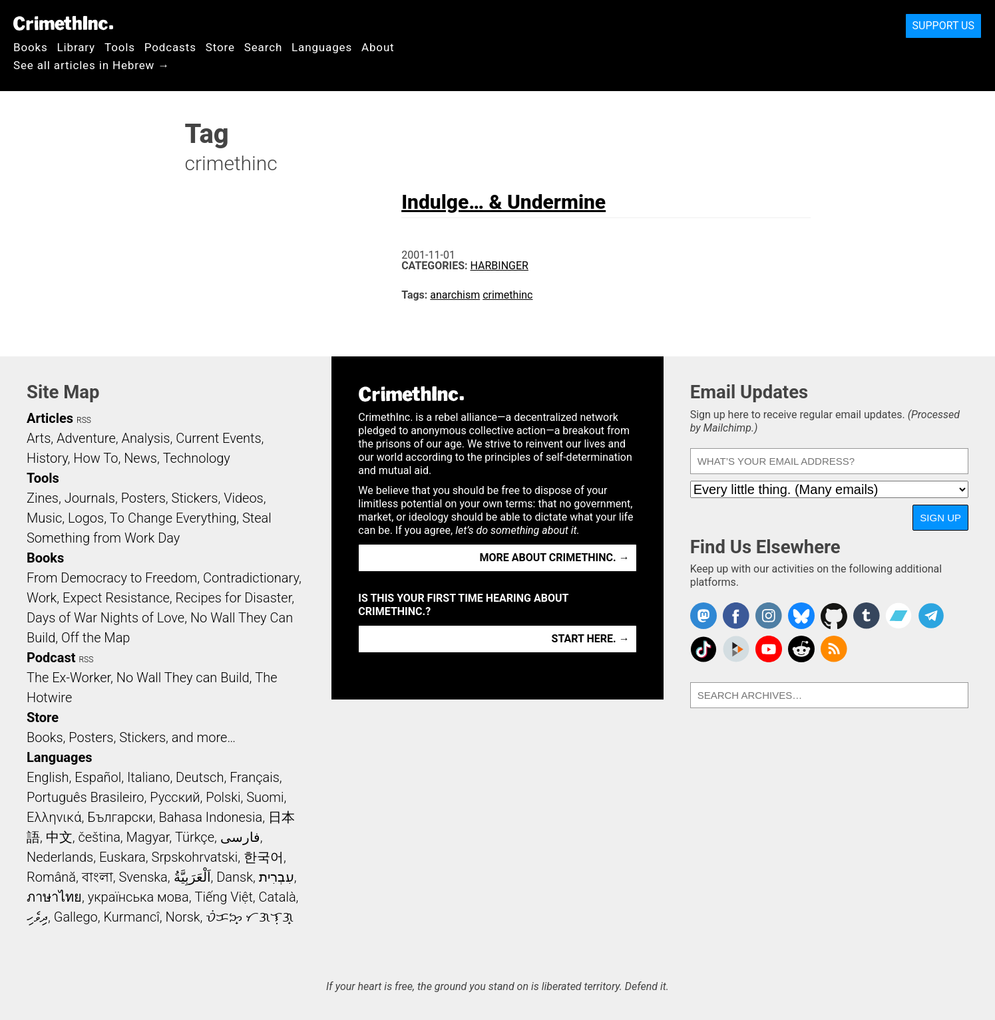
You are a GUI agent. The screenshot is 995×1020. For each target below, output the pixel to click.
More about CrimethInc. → (555, 557)
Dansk (234, 877)
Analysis (145, 438)
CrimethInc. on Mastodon (703, 615)
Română (51, 877)
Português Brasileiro (85, 797)
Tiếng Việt (223, 897)
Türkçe (194, 837)
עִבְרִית (276, 877)
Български (120, 817)
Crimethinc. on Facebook (736, 615)
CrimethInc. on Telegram (931, 615)
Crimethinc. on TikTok (703, 649)
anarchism (455, 295)
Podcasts (170, 47)
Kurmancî (131, 917)
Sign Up (940, 517)
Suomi (265, 797)
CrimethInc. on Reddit (801, 649)
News (140, 458)
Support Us (943, 25)
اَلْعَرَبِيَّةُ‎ (192, 877)
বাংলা (97, 877)
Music (44, 518)
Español (98, 777)
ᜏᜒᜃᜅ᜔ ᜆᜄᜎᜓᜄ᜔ (250, 917)
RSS (84, 420)
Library (76, 47)
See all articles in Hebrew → (91, 65)
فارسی (240, 837)
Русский (175, 797)
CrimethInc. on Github (834, 615)
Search (263, 47)
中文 (59, 837)
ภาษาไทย (54, 897)
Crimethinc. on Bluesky (801, 615)
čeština (99, 837)
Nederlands (60, 857)
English (48, 777)
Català (277, 897)
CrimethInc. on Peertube (736, 649)
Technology (196, 458)
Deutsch (200, 777)
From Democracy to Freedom (112, 578)
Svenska (143, 877)
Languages (322, 47)
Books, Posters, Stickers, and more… (131, 737)
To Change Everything (173, 518)
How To (95, 458)
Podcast (51, 658)
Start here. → (591, 638)
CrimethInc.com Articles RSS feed (834, 649)
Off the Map (95, 638)
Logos (86, 518)
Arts (39, 438)
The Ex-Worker (68, 678)
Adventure (86, 438)
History (47, 458)
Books (30, 47)
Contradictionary (251, 578)
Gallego (76, 917)
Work (42, 598)
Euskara (122, 857)
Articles (50, 418)
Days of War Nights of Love (105, 618)
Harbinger (499, 265)
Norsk (183, 917)
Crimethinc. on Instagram (768, 615)
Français (255, 777)
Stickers (195, 498)
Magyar (148, 837)
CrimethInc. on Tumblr (866, 615)
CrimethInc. (63, 23)
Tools (119, 47)
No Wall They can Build (183, 678)
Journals (90, 498)
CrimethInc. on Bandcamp (898, 615)
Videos (244, 498)
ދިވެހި (37, 917)
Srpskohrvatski (195, 857)
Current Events (218, 438)
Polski (223, 797)
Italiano (148, 777)
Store (220, 47)
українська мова (138, 897)
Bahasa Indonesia (210, 817)
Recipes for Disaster (234, 598)
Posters (143, 498)
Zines (43, 498)
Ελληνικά (54, 817)
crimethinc (507, 295)
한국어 (264, 857)
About (378, 47)
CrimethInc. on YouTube (768, 649)
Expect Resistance (116, 598)
